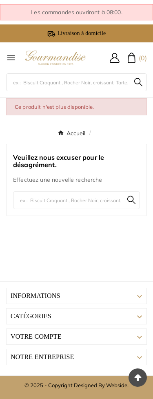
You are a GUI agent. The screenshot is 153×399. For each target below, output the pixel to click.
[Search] (138, 82)
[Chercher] (68, 82)
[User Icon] (115, 58)
